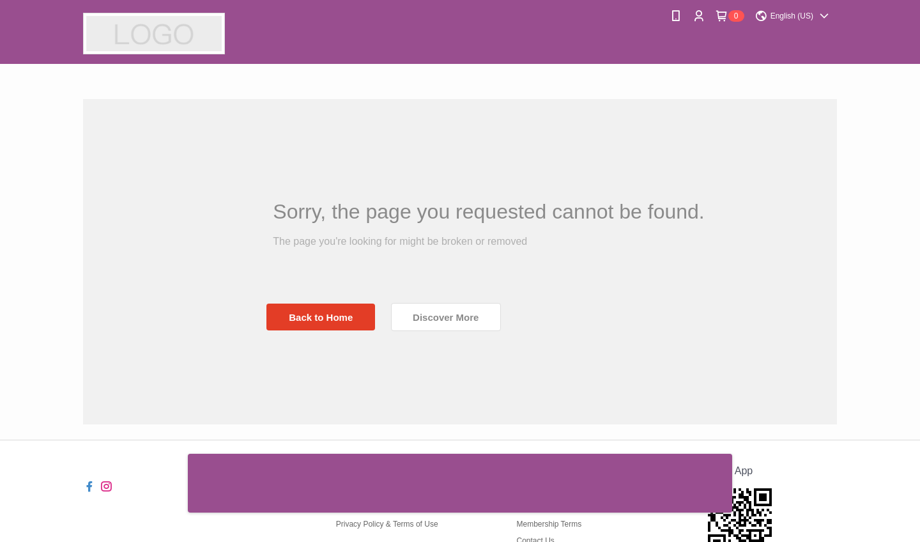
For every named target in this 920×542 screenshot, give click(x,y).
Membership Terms (548, 524)
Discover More (446, 317)
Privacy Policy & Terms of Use (387, 524)
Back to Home (321, 317)
